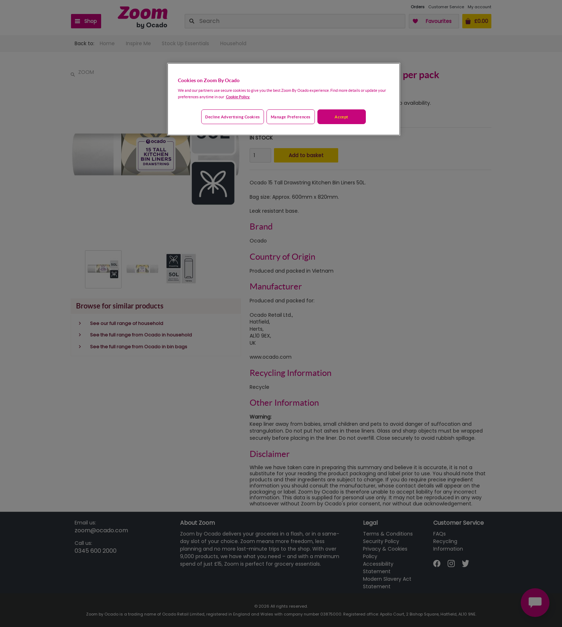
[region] (283, 99)
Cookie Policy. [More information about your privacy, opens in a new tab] (238, 96)
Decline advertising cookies (232, 116)
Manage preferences (291, 116)
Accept (341, 116)
